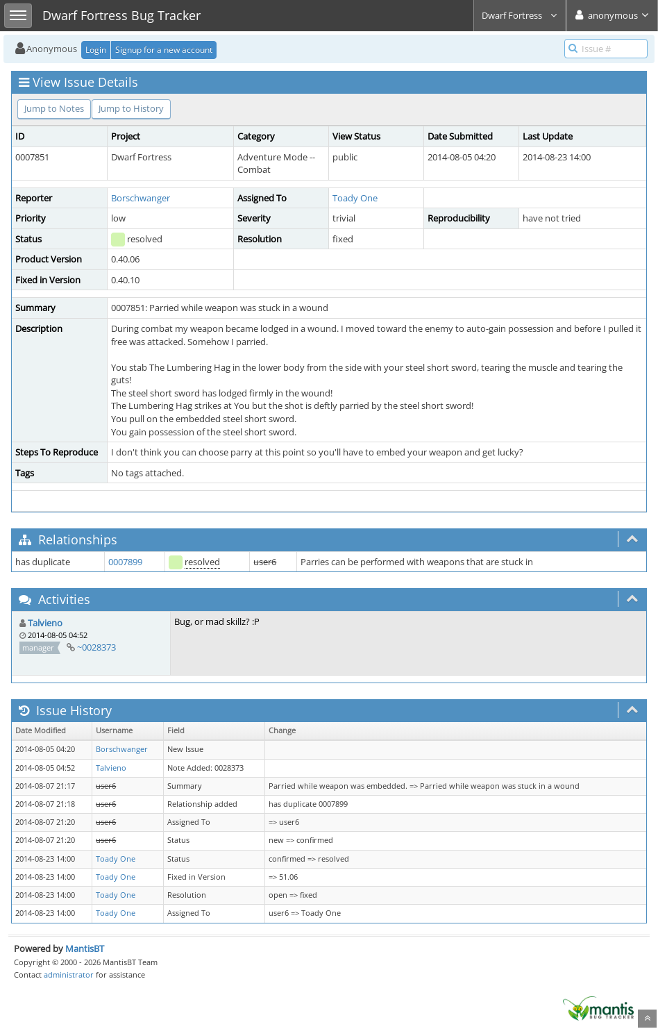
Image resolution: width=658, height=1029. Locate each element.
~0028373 (96, 647)
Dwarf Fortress (520, 15)
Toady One (355, 198)
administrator (69, 974)
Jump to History (131, 108)
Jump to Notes (54, 108)
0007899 (125, 561)
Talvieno (45, 623)
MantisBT (84, 948)
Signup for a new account (163, 50)
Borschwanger (140, 198)
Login (95, 50)
